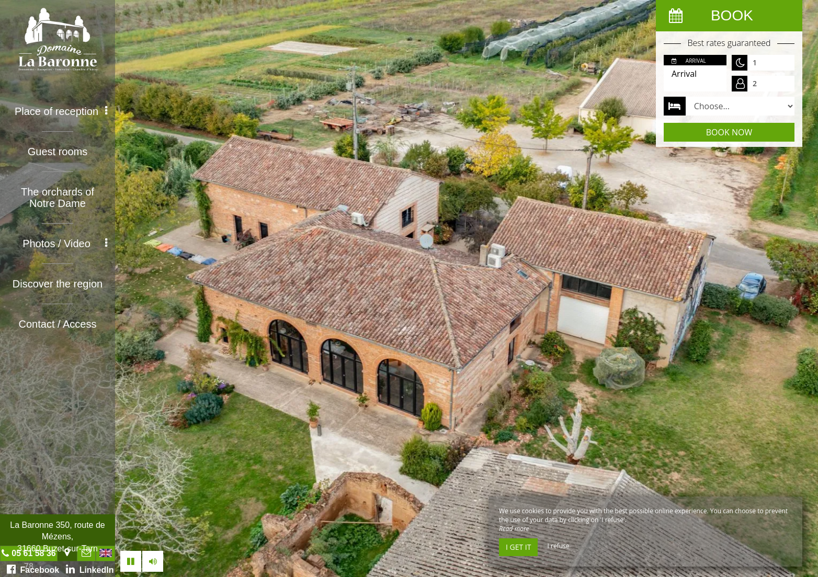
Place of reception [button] (61, 111)
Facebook (33, 569)
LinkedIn (90, 569)
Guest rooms (57, 151)
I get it (518, 547)
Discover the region (58, 284)
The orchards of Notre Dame (57, 197)
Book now (729, 132)
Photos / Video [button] (64, 243)
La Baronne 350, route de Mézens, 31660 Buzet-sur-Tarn (57, 537)
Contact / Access (58, 324)
